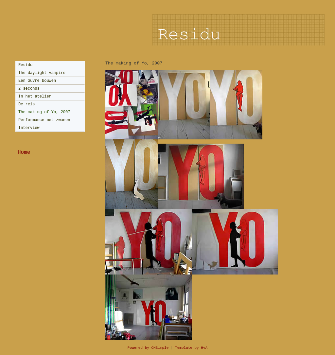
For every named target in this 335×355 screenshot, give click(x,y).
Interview (29, 128)
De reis (26, 104)
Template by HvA (191, 348)
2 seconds (29, 88)
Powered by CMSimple (148, 348)
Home (24, 152)
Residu (25, 65)
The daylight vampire (41, 73)
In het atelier (34, 96)
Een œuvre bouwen (37, 81)
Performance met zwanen (44, 120)
